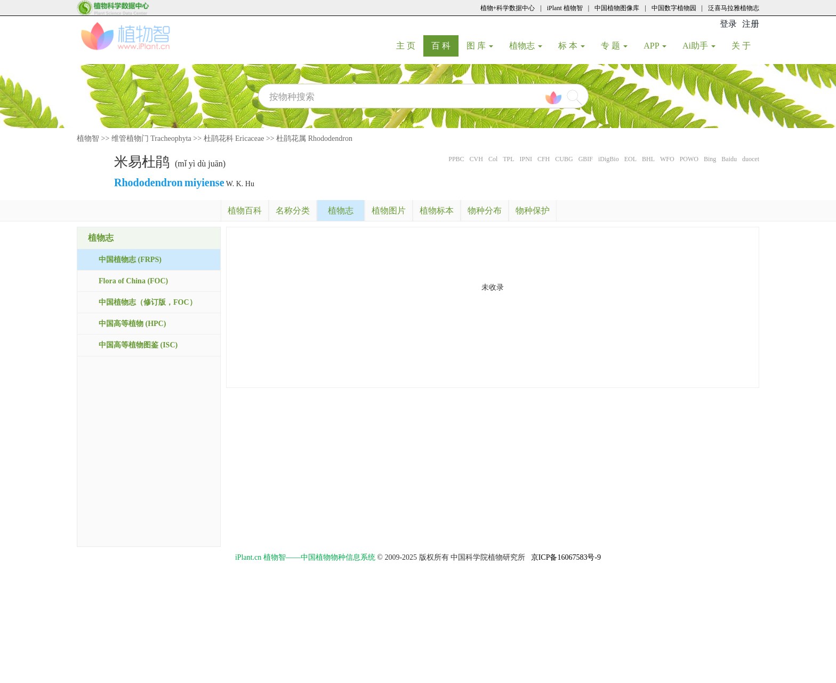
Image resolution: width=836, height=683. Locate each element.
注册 (750, 23)
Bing (710, 159)
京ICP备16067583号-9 (566, 557)
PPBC (456, 159)
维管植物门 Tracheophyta (151, 138)
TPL (508, 159)
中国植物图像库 (616, 8)
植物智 (88, 138)
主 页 (409, 45)
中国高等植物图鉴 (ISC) (138, 345)
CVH (476, 159)
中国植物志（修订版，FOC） (148, 302)
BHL (648, 159)
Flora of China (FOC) (133, 281)
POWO (689, 159)
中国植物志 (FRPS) (130, 260)
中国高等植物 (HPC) (132, 324)
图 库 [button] (480, 45)
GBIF (585, 159)
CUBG (564, 159)
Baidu (729, 159)
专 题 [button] (614, 45)
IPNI (526, 159)
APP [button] (655, 45)
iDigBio (608, 159)
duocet (750, 159)
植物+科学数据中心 (507, 8)
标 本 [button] (571, 45)
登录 (728, 23)
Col (492, 159)
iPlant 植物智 (565, 8)
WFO (667, 159)
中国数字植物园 (674, 8)
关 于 (745, 45)
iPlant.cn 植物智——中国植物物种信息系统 (305, 557)
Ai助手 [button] (699, 45)
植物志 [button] (525, 45)
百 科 (445, 45)
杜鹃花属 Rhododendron (314, 138)
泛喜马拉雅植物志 (733, 8)
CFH (543, 159)
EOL (630, 159)
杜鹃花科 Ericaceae (234, 138)
